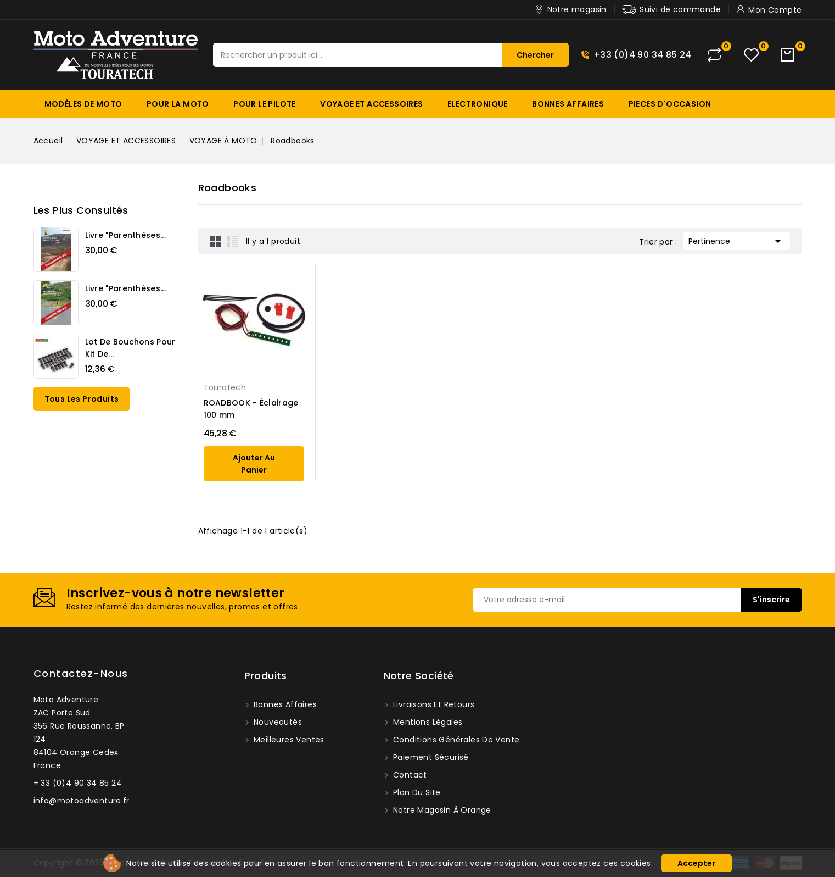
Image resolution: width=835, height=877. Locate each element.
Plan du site (416, 792)
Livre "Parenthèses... (125, 235)
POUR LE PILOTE (264, 103)
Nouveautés (276, 722)
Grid (215, 241)
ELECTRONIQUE (477, 103)
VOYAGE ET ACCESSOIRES (371, 103)
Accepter (696, 863)
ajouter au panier (254, 463)
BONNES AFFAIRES (568, 103)
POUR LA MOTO (178, 103)
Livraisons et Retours (433, 704)
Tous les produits (81, 398)
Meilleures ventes (287, 739)
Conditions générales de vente (455, 739)
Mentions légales (427, 722)
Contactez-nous (80, 673)
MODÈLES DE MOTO (83, 103)
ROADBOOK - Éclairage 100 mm (251, 408)
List (232, 241)
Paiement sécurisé (430, 757)
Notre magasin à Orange (441, 809)
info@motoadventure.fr (81, 800)
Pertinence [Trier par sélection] (736, 240)
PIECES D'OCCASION (670, 103)
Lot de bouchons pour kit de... (130, 347)
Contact (409, 774)
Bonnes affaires (284, 704)
